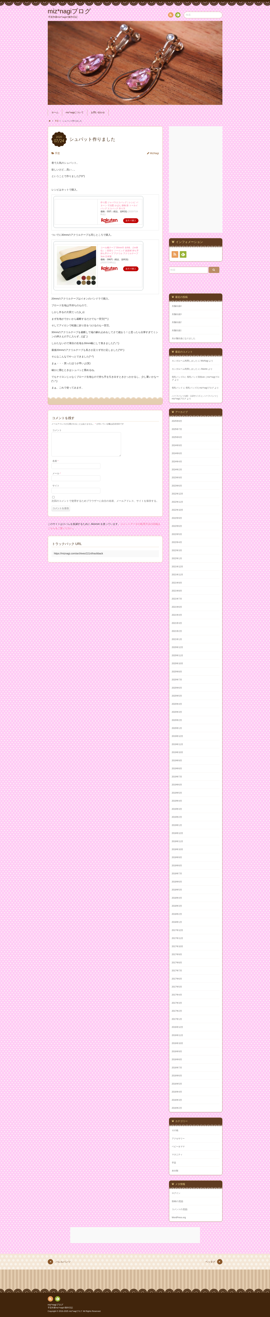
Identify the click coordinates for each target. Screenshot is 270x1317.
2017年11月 (177, 938)
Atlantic (204, 369)
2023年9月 (177, 477)
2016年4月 (177, 1092)
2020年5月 (177, 696)
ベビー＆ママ (178, 1146)
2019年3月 (177, 809)
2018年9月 (177, 857)
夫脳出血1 (177, 330)
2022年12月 (177, 493)
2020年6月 (177, 688)
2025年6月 (177, 437)
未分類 (175, 1170)
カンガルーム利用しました (184, 361)
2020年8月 (177, 671)
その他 (175, 1130)
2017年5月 (177, 987)
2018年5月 (177, 889)
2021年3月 (177, 623)
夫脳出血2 (177, 322)
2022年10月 (177, 510)
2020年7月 (177, 679)
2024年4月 (177, 461)
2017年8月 (177, 962)
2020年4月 (177, 704)
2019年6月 (177, 784)
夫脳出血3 (177, 314)
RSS (170, 16)
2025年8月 (177, 421)
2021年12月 (177, 566)
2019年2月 (177, 817)
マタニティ (177, 1154)
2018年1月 (177, 922)
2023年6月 (177, 485)
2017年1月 (177, 1019)
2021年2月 (177, 631)
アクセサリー (178, 1138)
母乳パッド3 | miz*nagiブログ (200, 388)
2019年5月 (177, 793)
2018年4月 (177, 898)
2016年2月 (177, 1108)
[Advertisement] (196, 179)
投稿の (177, 1201)
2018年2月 (177, 914)
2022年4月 (177, 542)
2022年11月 (177, 502)
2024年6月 (177, 453)
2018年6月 (177, 881)
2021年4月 (177, 615)
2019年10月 (177, 752)
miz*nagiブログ (55, 1304)
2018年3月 (177, 906)
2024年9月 (177, 445)
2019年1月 (177, 825)
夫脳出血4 (177, 306)
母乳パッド (177, 388)
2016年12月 (177, 1027)
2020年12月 (177, 647)
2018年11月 (177, 841)
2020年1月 (177, 728)
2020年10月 (177, 663)
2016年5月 (177, 1084)
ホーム (55, 112)
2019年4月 (177, 801)
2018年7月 (177, 873)
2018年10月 (177, 849)
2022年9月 (177, 518)
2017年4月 (177, 995)
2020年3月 (177, 712)
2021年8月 (177, 591)
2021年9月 (177, 583)
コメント (57, 430)
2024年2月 (177, 469)
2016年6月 (177, 1075)
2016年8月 (177, 1059)
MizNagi (154, 153)
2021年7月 (177, 599)
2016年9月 (177, 1051)
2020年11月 (177, 655)
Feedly (177, 15)
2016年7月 (177, 1067)
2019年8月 (177, 768)
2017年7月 (177, 970)
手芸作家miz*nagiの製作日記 (60, 1308)
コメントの (179, 1209)
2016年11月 (177, 1035)
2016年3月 (177, 1100)
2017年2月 (177, 1011)
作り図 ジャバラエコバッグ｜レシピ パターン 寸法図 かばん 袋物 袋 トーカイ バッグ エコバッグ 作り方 (119, 205)
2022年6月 (177, 526)
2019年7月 (177, 776)
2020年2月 (177, 720)
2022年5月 (177, 534)
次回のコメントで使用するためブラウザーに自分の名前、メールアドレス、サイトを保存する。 (105, 505)
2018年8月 (177, 865)
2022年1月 (177, 558)
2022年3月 (177, 550)
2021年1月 (177, 639)
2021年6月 (177, 607)
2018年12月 (177, 833)
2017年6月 (177, 979)
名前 (55, 465)
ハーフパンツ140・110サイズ (186, 396)
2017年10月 (177, 946)
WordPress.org (179, 1217)
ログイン (176, 1193)
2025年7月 (177, 429)
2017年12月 (177, 930)
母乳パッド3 (178, 377)
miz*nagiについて (75, 112)
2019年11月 (177, 744)
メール (56, 478)
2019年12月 (177, 736)
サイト (55, 490)
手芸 (57, 153)
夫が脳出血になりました (183, 338)
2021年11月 (177, 574)
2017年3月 (177, 1003)
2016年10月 (177, 1043)
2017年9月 (177, 954)
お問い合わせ (98, 112)
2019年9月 (177, 760)
